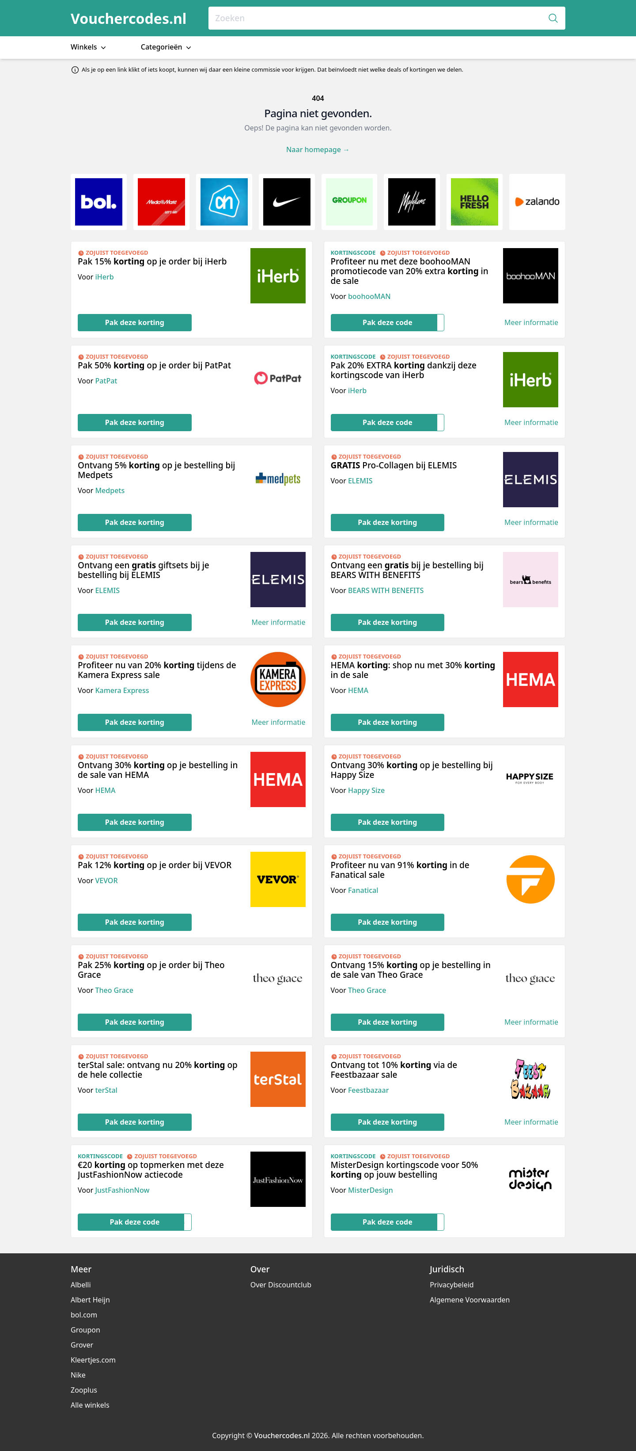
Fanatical (363, 890)
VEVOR (106, 880)
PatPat (106, 381)
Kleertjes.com (93, 1360)
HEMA (358, 690)
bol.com (84, 1315)
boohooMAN (369, 296)
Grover (82, 1345)
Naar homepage (318, 149)
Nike (78, 1375)
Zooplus (84, 1390)
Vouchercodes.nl (128, 18)
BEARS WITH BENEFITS (386, 590)
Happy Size (366, 790)
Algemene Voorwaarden (470, 1300)
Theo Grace (114, 990)
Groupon (85, 1330)
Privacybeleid (451, 1285)
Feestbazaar (368, 1090)
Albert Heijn (90, 1300)
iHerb (104, 277)
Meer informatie (531, 322)
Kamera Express (122, 690)
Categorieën (167, 47)
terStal (106, 1090)
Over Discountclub (280, 1285)
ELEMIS (360, 481)
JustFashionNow (122, 1190)
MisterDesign (370, 1190)
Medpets (110, 490)
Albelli (81, 1285)
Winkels (89, 47)
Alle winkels (90, 1405)
